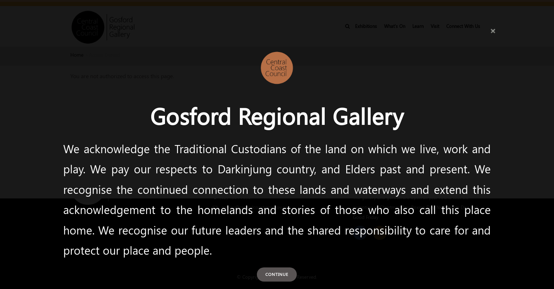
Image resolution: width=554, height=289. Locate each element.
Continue (276, 274)
